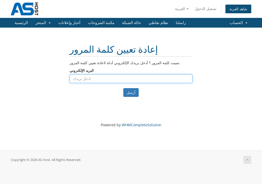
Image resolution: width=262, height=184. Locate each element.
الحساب (238, 22)
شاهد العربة (238, 8)
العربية (182, 8)
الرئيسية (21, 22)
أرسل (131, 92)
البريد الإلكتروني (82, 70)
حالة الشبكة (131, 22)
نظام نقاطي (158, 22)
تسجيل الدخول (205, 8)
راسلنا (181, 22)
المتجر (43, 22)
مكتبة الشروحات (101, 22)
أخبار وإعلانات (69, 22)
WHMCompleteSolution (141, 124)
